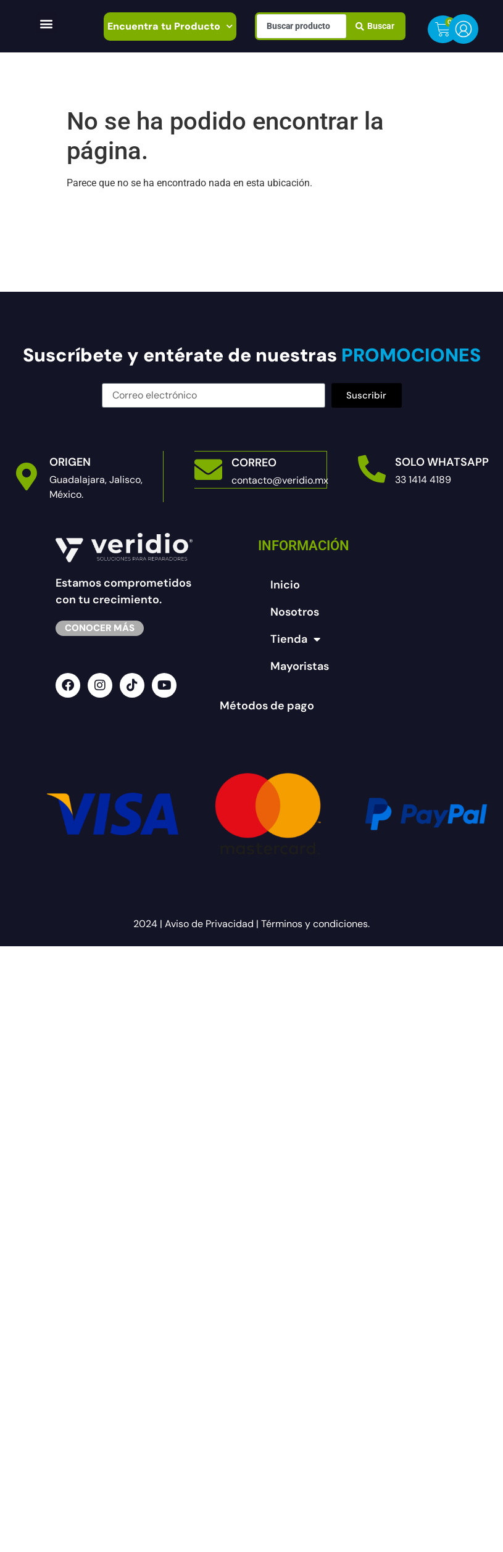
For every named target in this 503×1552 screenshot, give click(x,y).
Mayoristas (299, 666)
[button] (46, 23)
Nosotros (294, 612)
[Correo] (208, 469)
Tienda (295, 639)
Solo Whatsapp (442, 462)
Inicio (285, 584)
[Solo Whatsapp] (372, 469)
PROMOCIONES (409, 355)
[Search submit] (375, 26)
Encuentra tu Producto (170, 26)
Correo (253, 462)
